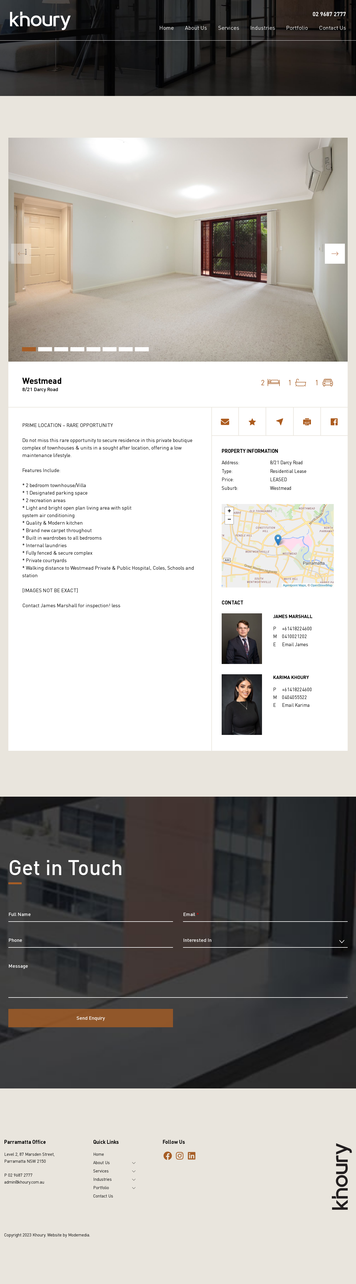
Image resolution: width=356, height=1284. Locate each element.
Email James (295, 644)
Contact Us (103, 1195)
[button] (335, 254)
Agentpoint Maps (294, 585)
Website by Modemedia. (68, 1234)
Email (191, 914)
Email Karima (296, 705)
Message (18, 966)
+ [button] (229, 511)
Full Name (19, 914)
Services (101, 1170)
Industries (102, 1179)
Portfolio (101, 1187)
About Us (101, 1162)
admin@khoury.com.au (24, 1181)
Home (98, 1154)
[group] (178, 250)
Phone (15, 940)
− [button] (229, 520)
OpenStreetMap (321, 585)
